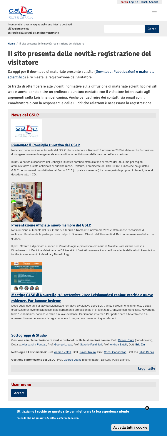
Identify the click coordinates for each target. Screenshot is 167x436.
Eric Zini (140, 344)
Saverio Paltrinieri (91, 344)
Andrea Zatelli (118, 344)
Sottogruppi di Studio (29, 335)
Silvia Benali (146, 352)
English (133, 2)
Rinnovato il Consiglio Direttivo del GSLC (45, 145)
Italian (124, 2)
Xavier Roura (126, 340)
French (143, 2)
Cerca (152, 29)
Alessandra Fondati (34, 344)
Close (147, 410)
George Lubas (63, 344)
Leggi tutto (146, 368)
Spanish (154, 2)
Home (11, 43)
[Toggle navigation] (154, 12)
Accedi (19, 393)
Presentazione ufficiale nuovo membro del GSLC (51, 225)
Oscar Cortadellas (115, 352)
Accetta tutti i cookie (130, 429)
